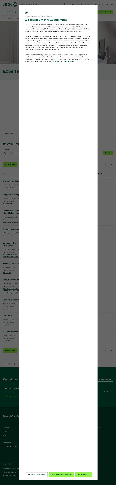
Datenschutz (79, 57)
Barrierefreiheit (69, 61)
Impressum (56, 61)
